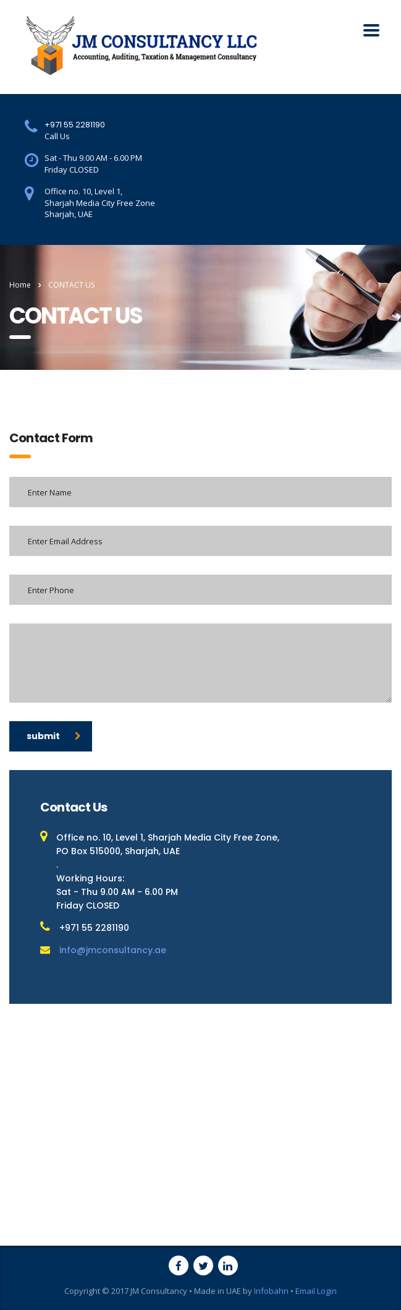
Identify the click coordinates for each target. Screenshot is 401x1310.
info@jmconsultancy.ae (112, 950)
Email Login (316, 1290)
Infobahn (271, 1290)
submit (54, 736)
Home (20, 285)
